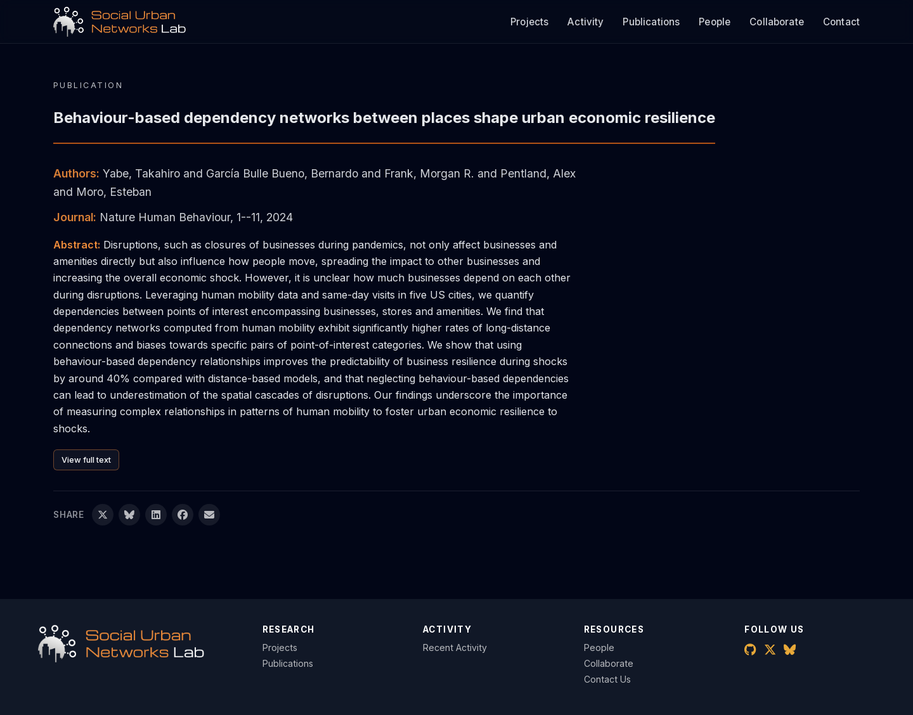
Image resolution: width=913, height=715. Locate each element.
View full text (86, 460)
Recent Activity (455, 647)
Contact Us (607, 679)
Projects (529, 22)
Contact (841, 22)
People (714, 22)
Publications (651, 22)
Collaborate (776, 22)
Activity (585, 22)
